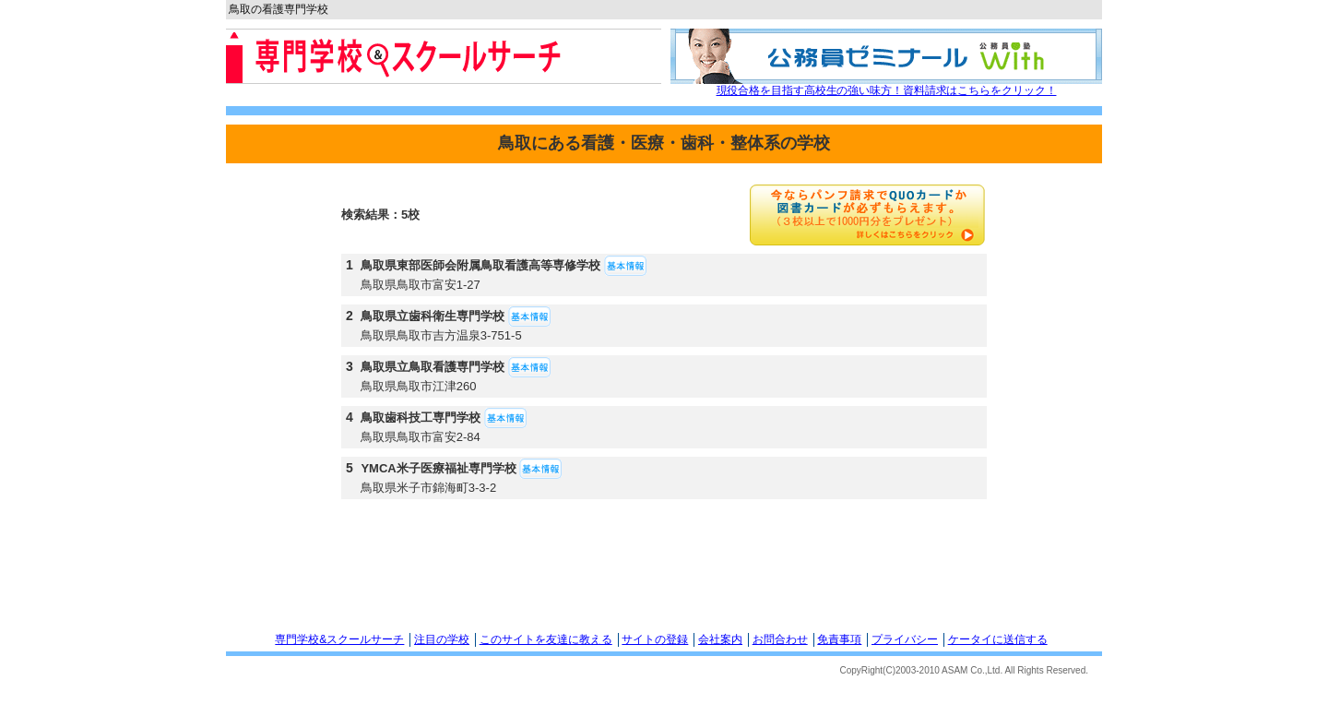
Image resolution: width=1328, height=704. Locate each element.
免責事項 (839, 639)
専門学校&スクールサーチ (339, 639)
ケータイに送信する (998, 639)
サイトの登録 (655, 639)
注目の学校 (441, 639)
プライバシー (905, 639)
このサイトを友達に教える (546, 639)
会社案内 (720, 639)
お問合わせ (780, 639)
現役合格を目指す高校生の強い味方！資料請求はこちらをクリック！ (887, 90)
